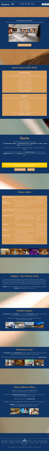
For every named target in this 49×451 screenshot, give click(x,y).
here (28, 91)
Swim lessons (4, 442)
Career (37, 442)
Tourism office (43, 442)
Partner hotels (20, 442)
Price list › (31, 169)
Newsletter (12, 442)
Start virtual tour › (24, 45)
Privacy (26, 442)
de (43, 4)
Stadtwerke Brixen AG (14, 447)
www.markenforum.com (37, 447)
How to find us (18, 440)
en (48, 4)
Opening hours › (20, 169)
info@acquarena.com (23, 406)
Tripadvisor (24, 444)
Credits (35, 440)
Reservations (4, 440)
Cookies (32, 442)
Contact (11, 440)
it (45, 4)
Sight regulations (28, 440)
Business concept (42, 440)
